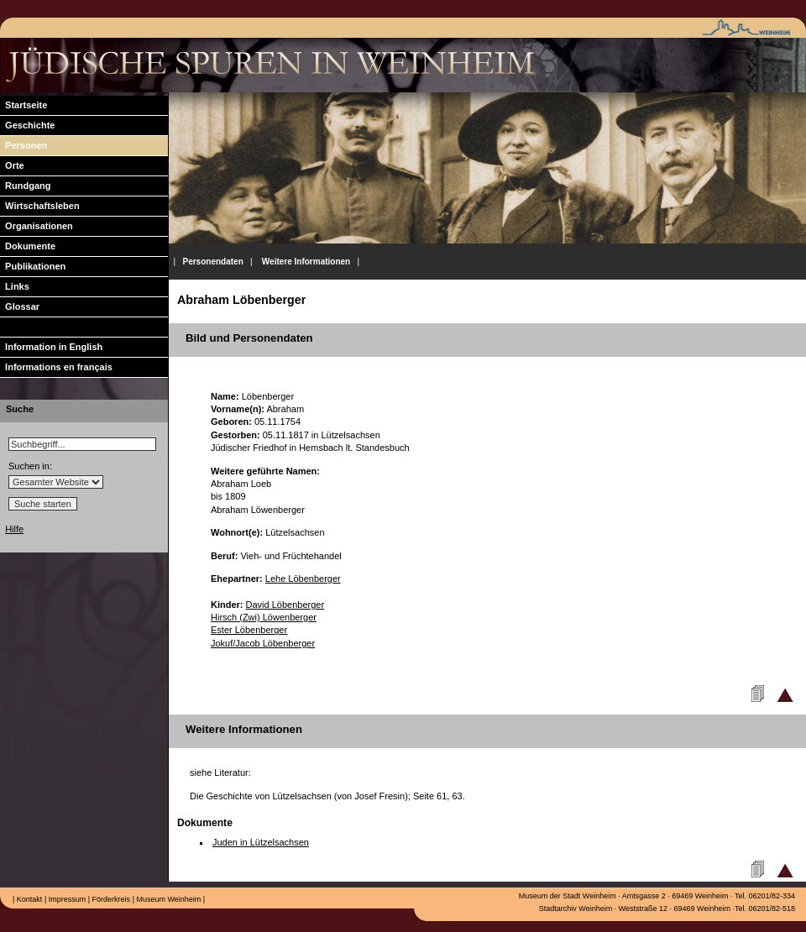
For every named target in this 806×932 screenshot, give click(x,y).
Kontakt (28, 899)
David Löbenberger (285, 605)
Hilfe (14, 529)
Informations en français (56, 367)
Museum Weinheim (167, 899)
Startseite (23, 105)
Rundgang (25, 186)
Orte (12, 165)
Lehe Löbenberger (303, 578)
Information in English (51, 347)
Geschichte (27, 125)
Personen (23, 145)
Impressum (66, 899)
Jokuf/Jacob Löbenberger (263, 643)
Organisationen (36, 226)
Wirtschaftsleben (40, 206)
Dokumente (27, 246)
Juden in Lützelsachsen (260, 842)
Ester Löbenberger (249, 630)
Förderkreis (110, 899)
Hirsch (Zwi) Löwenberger (264, 617)
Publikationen (32, 266)
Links (14, 286)
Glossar (19, 306)
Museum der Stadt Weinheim (567, 896)
